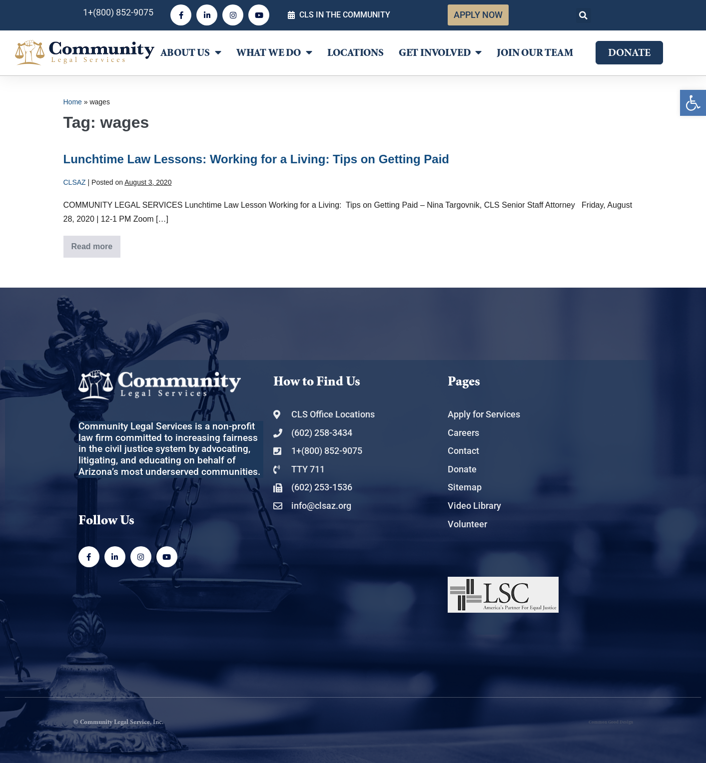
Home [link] (72, 102)
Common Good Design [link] (611, 722)
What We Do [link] (274, 52)
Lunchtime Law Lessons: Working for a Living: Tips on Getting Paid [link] (256, 159)
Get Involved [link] (440, 52)
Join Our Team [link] (535, 52)
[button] (583, 15)
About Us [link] (190, 52)
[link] (693, 103)
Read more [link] (96, 243)
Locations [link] (355, 52)
